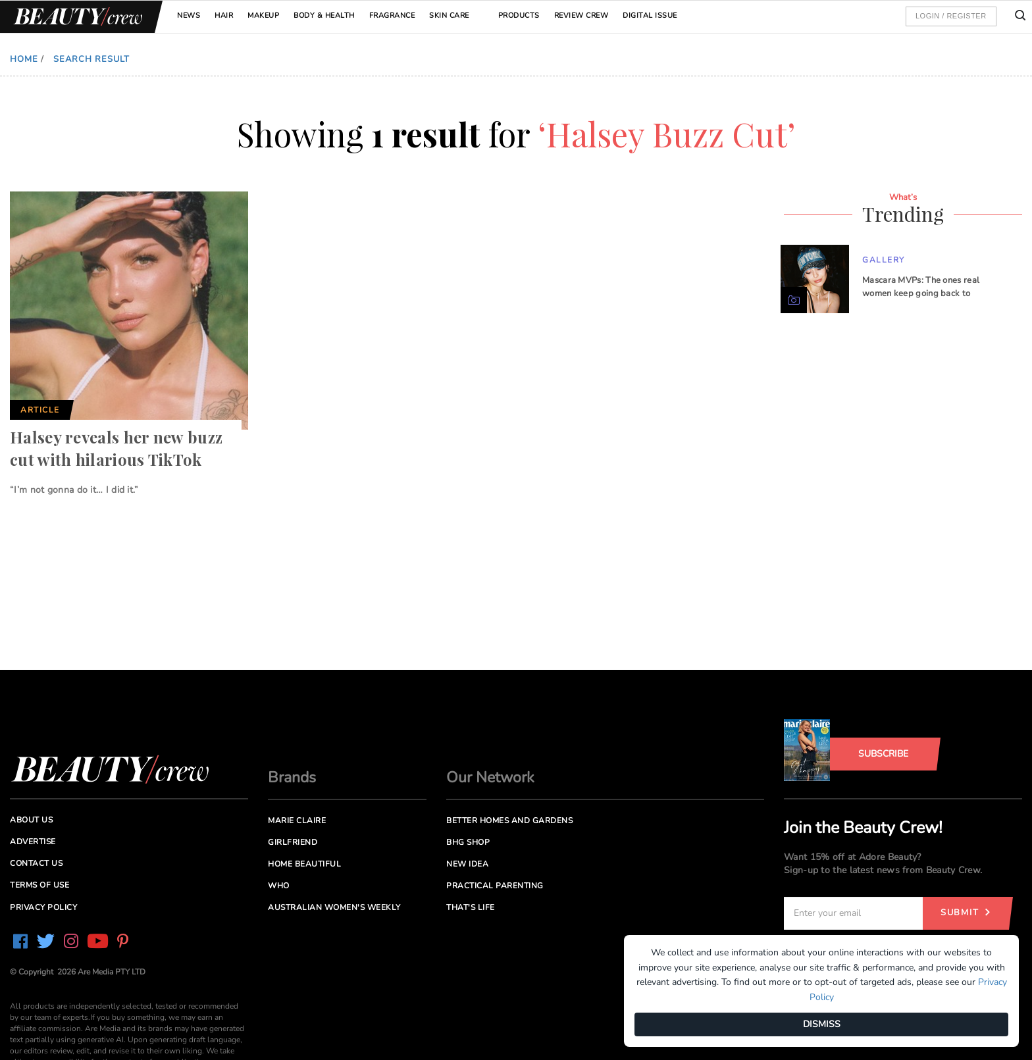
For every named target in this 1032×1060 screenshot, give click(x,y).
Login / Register (951, 16)
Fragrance (392, 15)
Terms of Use (39, 885)
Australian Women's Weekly (334, 907)
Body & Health (324, 15)
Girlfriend (292, 842)
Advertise (33, 841)
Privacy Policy (43, 907)
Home (24, 59)
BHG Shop (468, 842)
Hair (224, 15)
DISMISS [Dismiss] (821, 1024)
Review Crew (581, 15)
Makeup (263, 15)
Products (519, 15)
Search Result (91, 59)
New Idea (467, 864)
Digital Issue (650, 15)
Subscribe (883, 753)
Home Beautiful (304, 864)
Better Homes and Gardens (509, 820)
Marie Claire (297, 820)
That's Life (470, 907)
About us (31, 820)
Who (279, 885)
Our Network (490, 777)
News (188, 15)
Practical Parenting (495, 885)
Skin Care (449, 15)
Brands (292, 777)
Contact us (36, 863)
